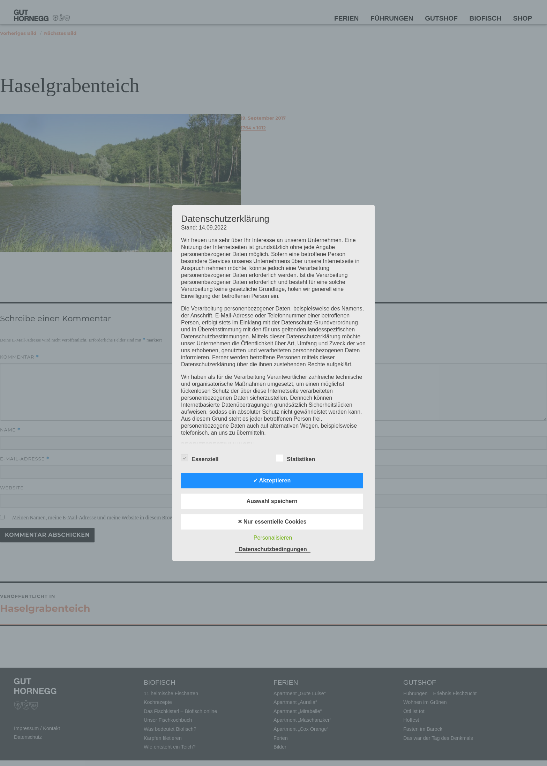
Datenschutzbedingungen (273, 549)
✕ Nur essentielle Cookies (272, 522)
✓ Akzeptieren (272, 480)
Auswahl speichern (272, 501)
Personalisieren (273, 538)
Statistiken (295, 458)
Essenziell (199, 458)
